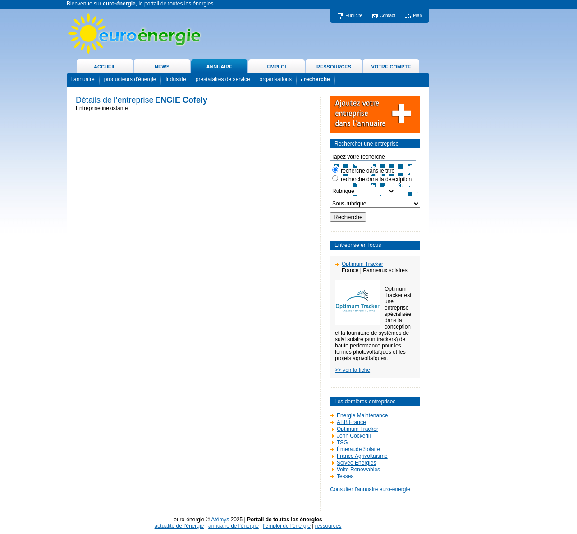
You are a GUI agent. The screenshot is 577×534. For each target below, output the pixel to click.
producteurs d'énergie (130, 79)
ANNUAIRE (219, 66)
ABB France (351, 422)
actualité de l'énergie (179, 526)
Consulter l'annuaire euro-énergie (370, 489)
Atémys (220, 519)
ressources (328, 526)
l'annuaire (83, 79)
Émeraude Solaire (358, 449)
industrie (175, 79)
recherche (317, 79)
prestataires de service (223, 79)
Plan (417, 15)
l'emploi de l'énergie (287, 526)
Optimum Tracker (362, 264)
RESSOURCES (333, 66)
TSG (342, 442)
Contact (387, 15)
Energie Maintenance (362, 415)
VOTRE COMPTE (391, 66)
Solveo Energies (356, 463)
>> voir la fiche (352, 370)
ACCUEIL (105, 66)
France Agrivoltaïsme (362, 456)
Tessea (345, 476)
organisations (276, 79)
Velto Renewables (358, 469)
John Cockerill (354, 436)
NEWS (162, 66)
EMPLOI (276, 66)
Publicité (353, 15)
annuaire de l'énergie (233, 526)
